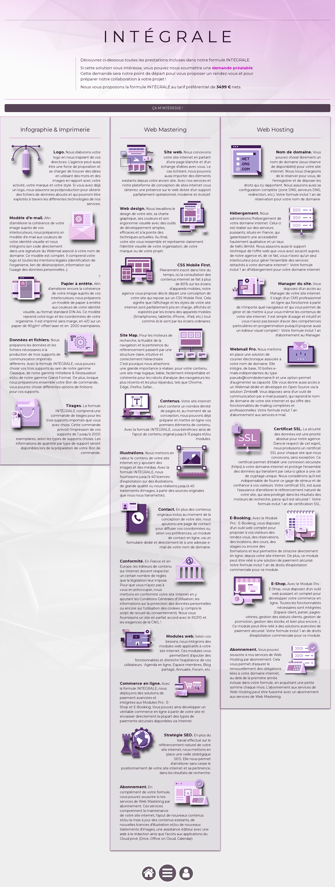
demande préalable (232, 72)
